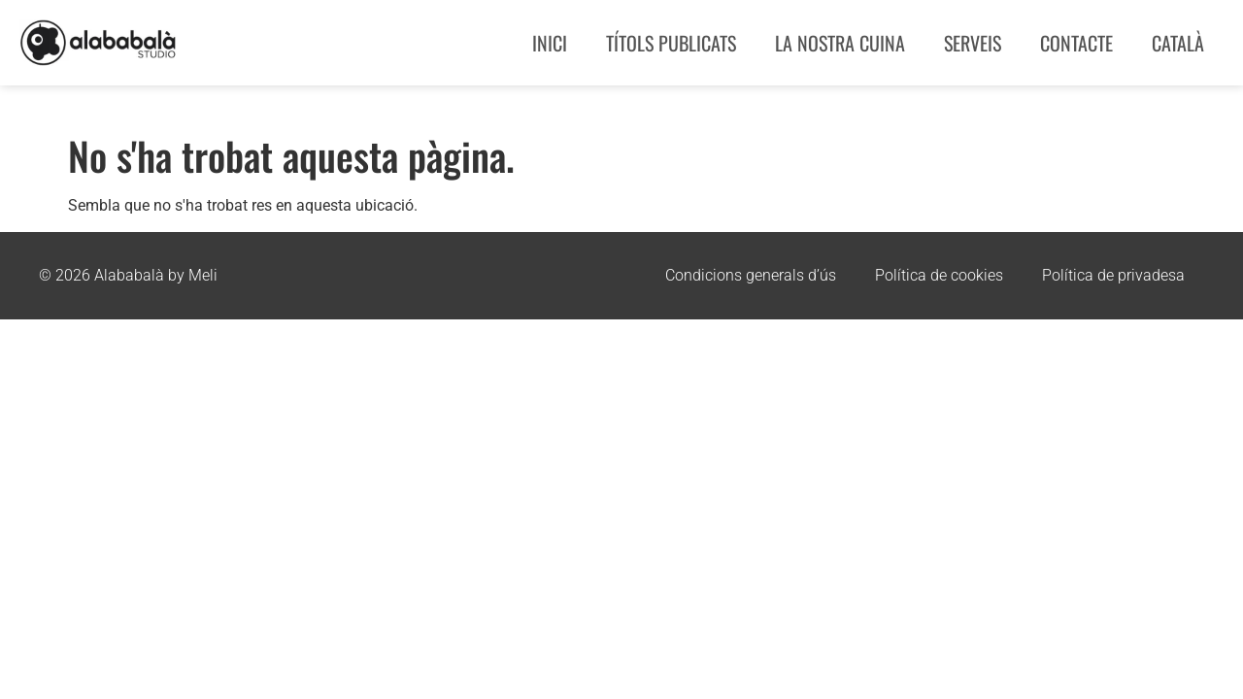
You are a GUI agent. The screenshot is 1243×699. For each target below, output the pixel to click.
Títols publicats (671, 42)
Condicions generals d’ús (750, 275)
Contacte (1076, 42)
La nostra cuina (840, 42)
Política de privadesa (1113, 275)
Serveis (972, 42)
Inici (549, 42)
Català (1178, 42)
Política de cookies (939, 275)
